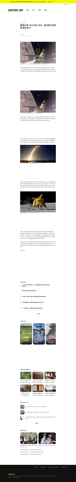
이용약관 (36, 467)
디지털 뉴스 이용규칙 (64, 467)
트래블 (45, 10)
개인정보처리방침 (43, 467)
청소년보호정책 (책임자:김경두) (53, 467)
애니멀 (39, 10)
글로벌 (27, 10)
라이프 (33, 10)
